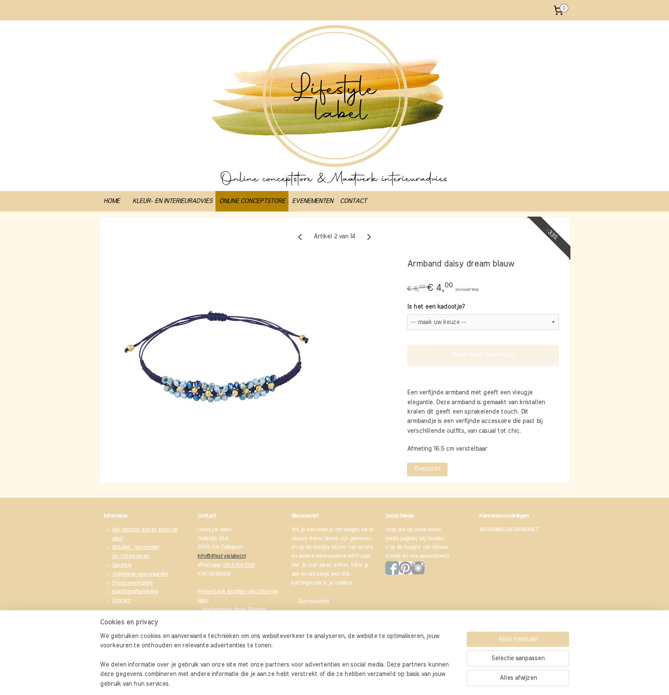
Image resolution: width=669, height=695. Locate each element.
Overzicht (427, 469)
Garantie (122, 565)
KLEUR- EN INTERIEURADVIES (172, 201)
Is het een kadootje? (436, 307)
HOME (111, 201)
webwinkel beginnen (349, 679)
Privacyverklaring (132, 583)
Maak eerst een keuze (483, 355)
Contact (121, 600)
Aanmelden (313, 602)
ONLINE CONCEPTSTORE (252, 201)
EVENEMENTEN (312, 201)
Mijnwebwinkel (414, 679)
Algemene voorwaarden (140, 574)
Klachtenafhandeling (134, 591)
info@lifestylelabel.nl (222, 556)
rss (322, 679)
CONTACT (353, 201)
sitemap (308, 679)
